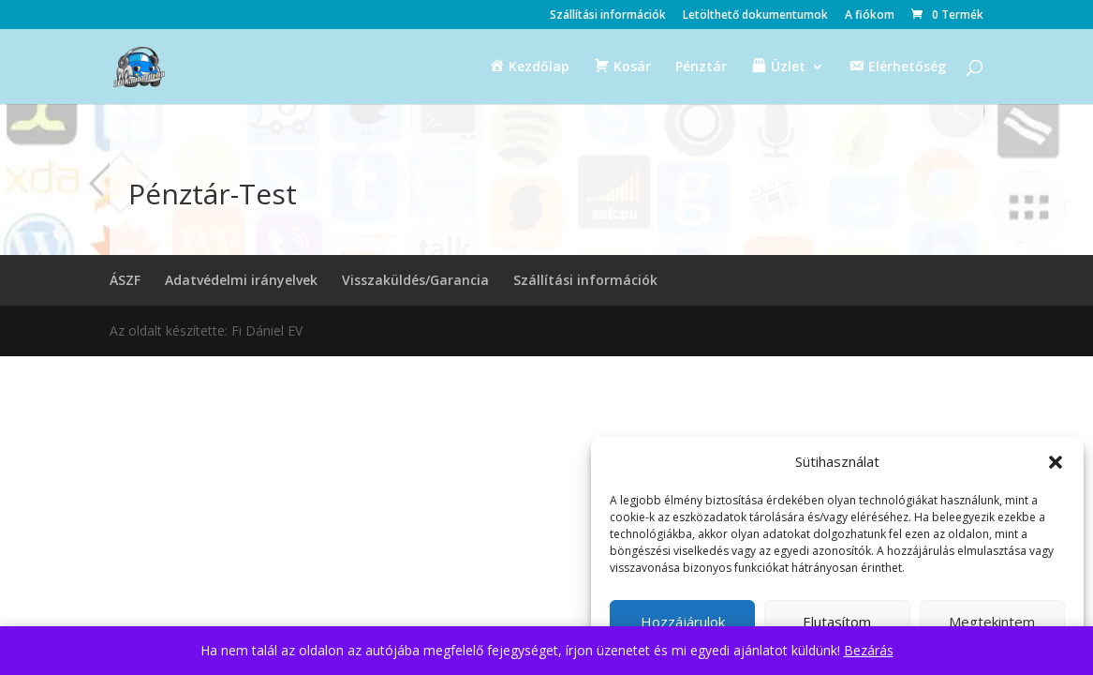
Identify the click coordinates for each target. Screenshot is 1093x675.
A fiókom (869, 15)
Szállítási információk (608, 15)
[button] (1055, 462)
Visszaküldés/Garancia (415, 280)
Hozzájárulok (683, 621)
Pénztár (701, 67)
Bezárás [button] (869, 650)
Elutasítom (837, 621)
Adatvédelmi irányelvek (241, 280)
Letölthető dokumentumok (755, 15)
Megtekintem (992, 621)
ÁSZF (125, 280)
